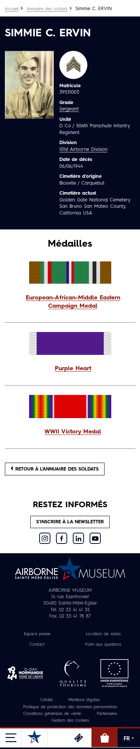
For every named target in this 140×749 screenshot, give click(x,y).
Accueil (12, 9)
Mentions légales (84, 700)
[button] (70, 302)
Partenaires (107, 714)
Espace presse (37, 634)
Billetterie (78, 737)
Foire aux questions (103, 645)
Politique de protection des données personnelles (70, 707)
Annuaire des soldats (47, 9)
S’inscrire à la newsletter (70, 522)
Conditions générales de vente (52, 714)
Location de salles (103, 634)
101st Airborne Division (83, 149)
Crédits (46, 700)
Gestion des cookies (70, 721)
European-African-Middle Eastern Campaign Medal (73, 302)
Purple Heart (73, 369)
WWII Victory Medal (72, 432)
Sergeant (69, 109)
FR (129, 739)
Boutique (104, 737)
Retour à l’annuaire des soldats (55, 469)
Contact (36, 645)
